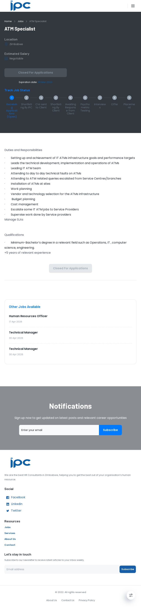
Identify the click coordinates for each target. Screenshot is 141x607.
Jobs (21, 21)
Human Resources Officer (28, 316)
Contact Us (67, 600)
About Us (10, 539)
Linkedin (13, 504)
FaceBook (14, 497)
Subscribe (110, 430)
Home (8, 21)
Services (9, 533)
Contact (9, 545)
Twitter (12, 510)
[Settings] (130, 595)
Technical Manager (23, 332)
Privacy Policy (87, 600)
